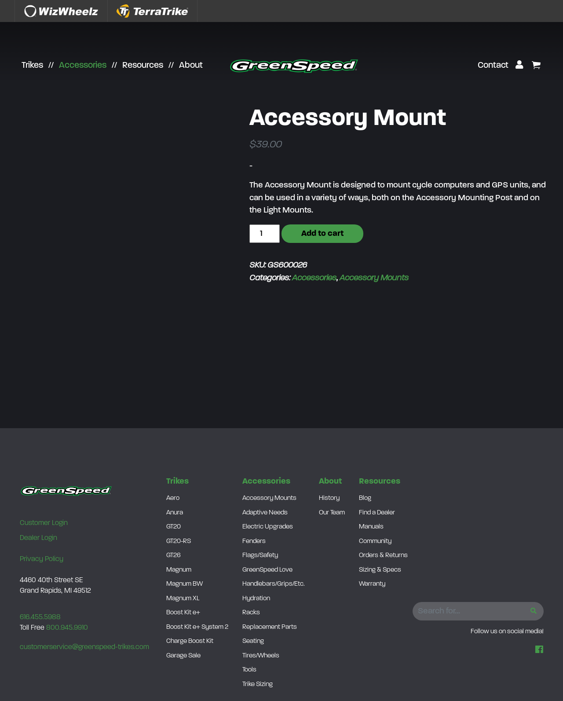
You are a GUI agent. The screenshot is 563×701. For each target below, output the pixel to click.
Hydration (256, 598)
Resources (142, 65)
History (329, 498)
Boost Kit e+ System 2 (197, 627)
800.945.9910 (67, 627)
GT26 (173, 555)
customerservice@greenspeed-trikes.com (84, 647)
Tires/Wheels (260, 656)
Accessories (82, 65)
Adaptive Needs (265, 513)
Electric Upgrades (267, 527)
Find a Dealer (377, 513)
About (191, 65)
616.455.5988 (40, 617)
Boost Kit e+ (183, 612)
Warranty (372, 584)
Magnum (178, 570)
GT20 (173, 527)
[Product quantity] (264, 233)
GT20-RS (178, 541)
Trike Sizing (257, 684)
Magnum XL (182, 598)
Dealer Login (38, 538)
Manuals (371, 527)
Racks (251, 612)
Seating (253, 641)
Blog (365, 498)
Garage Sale (183, 656)
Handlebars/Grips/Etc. (273, 584)
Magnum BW (184, 584)
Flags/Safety (260, 555)
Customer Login (44, 523)
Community (375, 541)
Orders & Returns (383, 555)
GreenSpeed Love (267, 570)
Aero (172, 498)
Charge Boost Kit (189, 641)
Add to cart (322, 234)
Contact (493, 65)
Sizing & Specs (380, 570)
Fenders (254, 541)
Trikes (32, 65)
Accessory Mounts (374, 278)
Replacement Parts (269, 627)
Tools (249, 670)
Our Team (332, 513)
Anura (174, 513)
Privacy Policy (41, 559)
